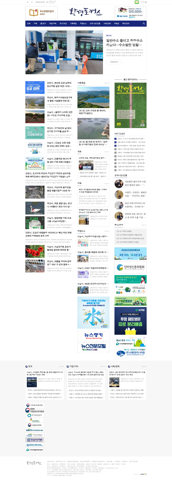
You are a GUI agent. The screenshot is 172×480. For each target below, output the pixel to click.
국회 (79, 151)
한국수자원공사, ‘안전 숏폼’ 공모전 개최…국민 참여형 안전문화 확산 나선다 (132, 146)
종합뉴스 (83, 23)
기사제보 (117, 461)
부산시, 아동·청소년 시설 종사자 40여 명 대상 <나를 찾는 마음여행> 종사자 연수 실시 (127, 397)
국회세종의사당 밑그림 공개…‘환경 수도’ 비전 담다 (94, 176)
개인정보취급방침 (72, 461)
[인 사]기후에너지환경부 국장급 (128, 242)
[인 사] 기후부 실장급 (124, 231)
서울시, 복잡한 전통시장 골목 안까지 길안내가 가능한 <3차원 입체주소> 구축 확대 (45, 397)
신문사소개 (50, 461)
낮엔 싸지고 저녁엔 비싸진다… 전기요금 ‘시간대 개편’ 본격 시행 (132, 142)
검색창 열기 (143, 23)
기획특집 (73, 23)
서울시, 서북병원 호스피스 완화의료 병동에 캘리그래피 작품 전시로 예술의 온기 (86, 394)
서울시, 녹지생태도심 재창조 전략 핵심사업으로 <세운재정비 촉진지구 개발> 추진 (132, 170)
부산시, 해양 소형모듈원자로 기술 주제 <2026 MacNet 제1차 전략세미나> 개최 (132, 160)
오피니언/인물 (95, 23)
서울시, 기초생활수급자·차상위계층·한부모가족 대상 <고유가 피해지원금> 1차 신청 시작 (132, 152)
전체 (28, 23)
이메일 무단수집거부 (98, 461)
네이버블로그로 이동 (137, 2)
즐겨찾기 (32, 2)
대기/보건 (63, 23)
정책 (35, 23)
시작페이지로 (27, 2)
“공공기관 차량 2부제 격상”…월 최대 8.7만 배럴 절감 (132, 166)
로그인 (142, 2)
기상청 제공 (52, 3)
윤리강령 (109, 461)
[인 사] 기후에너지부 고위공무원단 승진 (130, 238)
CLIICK (119, 133)
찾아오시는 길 (60, 461)
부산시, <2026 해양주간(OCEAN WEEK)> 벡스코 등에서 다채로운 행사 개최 (45, 390)
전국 (30, 366)
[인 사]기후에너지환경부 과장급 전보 (129, 235)
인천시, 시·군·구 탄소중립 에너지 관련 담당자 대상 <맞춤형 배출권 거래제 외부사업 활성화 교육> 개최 (132, 139)
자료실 (116, 23)
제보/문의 (125, 23)
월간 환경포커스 (130, 79)
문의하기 (124, 461)
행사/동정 (118, 224)
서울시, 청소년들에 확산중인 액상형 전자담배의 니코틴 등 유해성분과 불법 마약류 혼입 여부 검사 (45, 394)
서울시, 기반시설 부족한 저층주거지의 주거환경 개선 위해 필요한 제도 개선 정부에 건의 (132, 149)
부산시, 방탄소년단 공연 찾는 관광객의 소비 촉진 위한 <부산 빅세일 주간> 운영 (127, 394)
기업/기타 (73, 366)
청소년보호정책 (85, 461)
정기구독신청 (133, 461)
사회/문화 (107, 23)
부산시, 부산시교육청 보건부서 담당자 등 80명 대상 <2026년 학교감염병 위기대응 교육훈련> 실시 (86, 390)
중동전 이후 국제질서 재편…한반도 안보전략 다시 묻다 (94, 173)
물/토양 (43, 23)
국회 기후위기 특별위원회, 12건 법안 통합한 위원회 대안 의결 (132, 163)
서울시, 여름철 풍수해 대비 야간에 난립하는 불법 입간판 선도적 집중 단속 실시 (127, 390)
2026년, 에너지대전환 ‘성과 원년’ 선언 (130, 156)
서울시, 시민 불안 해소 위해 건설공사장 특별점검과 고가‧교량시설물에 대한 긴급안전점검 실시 (86, 397)
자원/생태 (52, 23)
